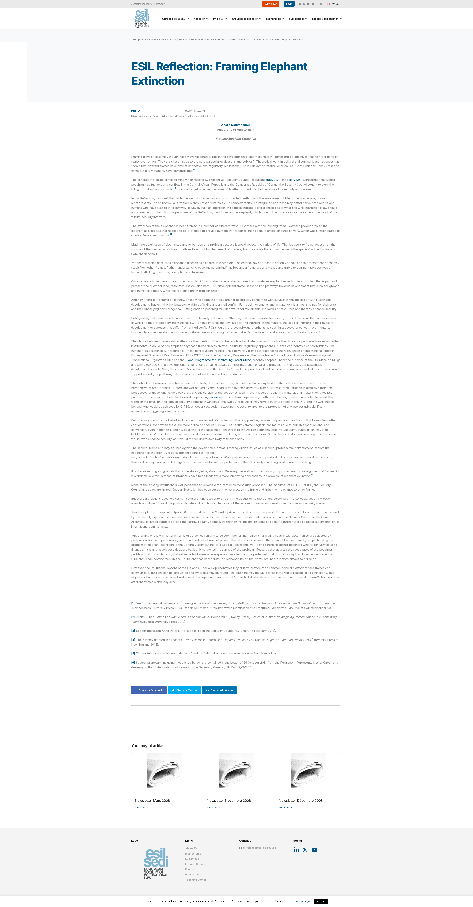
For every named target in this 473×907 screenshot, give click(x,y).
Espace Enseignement (325, 18)
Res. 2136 (294, 180)
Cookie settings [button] (301, 901)
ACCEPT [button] (321, 901)
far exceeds (217, 397)
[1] (132, 603)
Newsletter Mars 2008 (152, 801)
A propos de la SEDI (174, 18)
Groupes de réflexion (245, 18)
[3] (133, 631)
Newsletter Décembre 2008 (301, 801)
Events (189, 869)
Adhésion (199, 18)
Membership (193, 853)
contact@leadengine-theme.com (148, 4)
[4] (133, 640)
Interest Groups (195, 864)
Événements (273, 18)
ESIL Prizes (192, 858)
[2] (133, 617)
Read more (141, 807)
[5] (133, 653)
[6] (133, 662)
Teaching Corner (195, 879)
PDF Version (140, 111)
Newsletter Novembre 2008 (229, 801)
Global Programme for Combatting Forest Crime (218, 360)
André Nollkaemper (235, 125)
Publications (296, 18)
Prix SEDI (218, 18)
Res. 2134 (273, 180)
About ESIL (192, 848)
